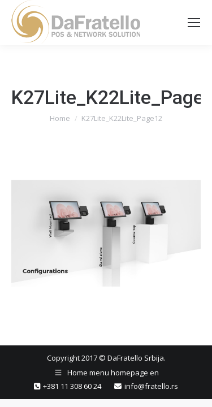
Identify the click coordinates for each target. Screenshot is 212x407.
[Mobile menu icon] (194, 22)
